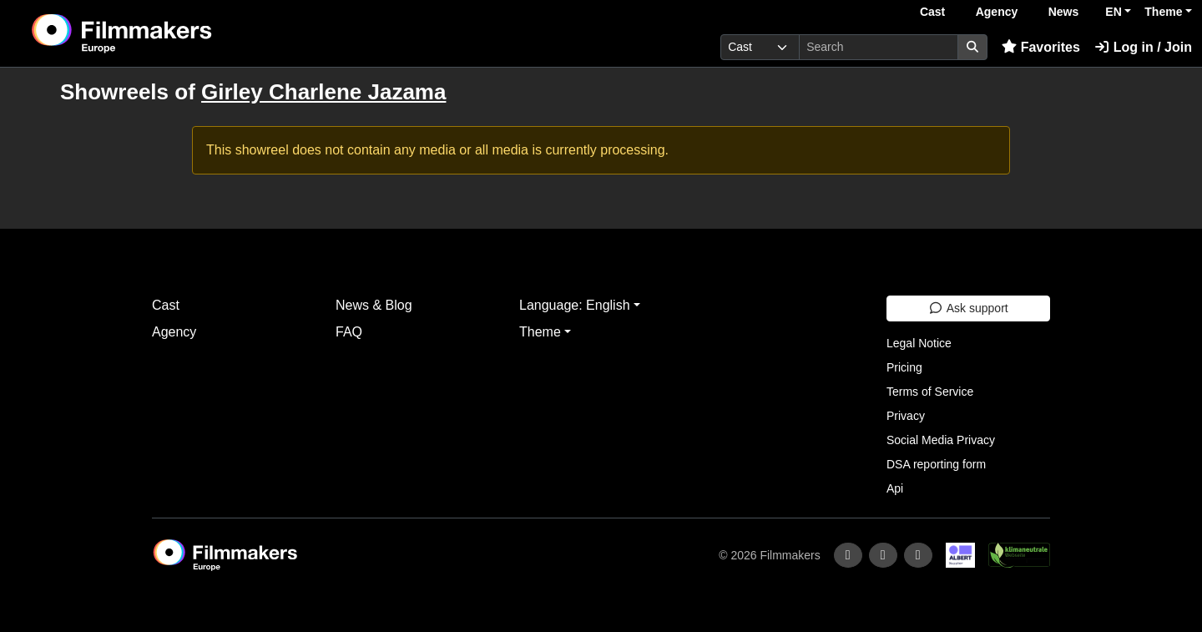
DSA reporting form (936, 464)
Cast (932, 11)
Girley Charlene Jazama (323, 91)
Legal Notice (919, 343)
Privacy (905, 415)
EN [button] (1113, 11)
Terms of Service (929, 391)
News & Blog (374, 305)
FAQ (349, 332)
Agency (997, 11)
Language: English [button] (574, 305)
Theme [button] (1163, 11)
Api (894, 488)
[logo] (163, 33)
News (1063, 11)
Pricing (904, 367)
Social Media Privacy (940, 440)
